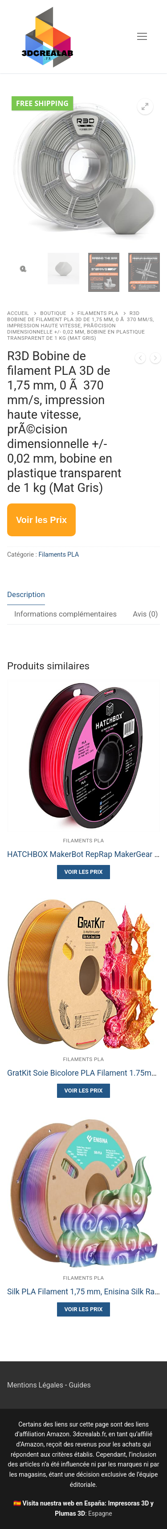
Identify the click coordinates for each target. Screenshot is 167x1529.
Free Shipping (42, 103)
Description (26, 594)
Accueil (18, 313)
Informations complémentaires (65, 613)
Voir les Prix (84, 872)
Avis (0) (145, 613)
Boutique (53, 313)
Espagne (100, 1513)
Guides (79, 1385)
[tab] (26, 595)
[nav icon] (142, 37)
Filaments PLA (97, 313)
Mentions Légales (35, 1385)
